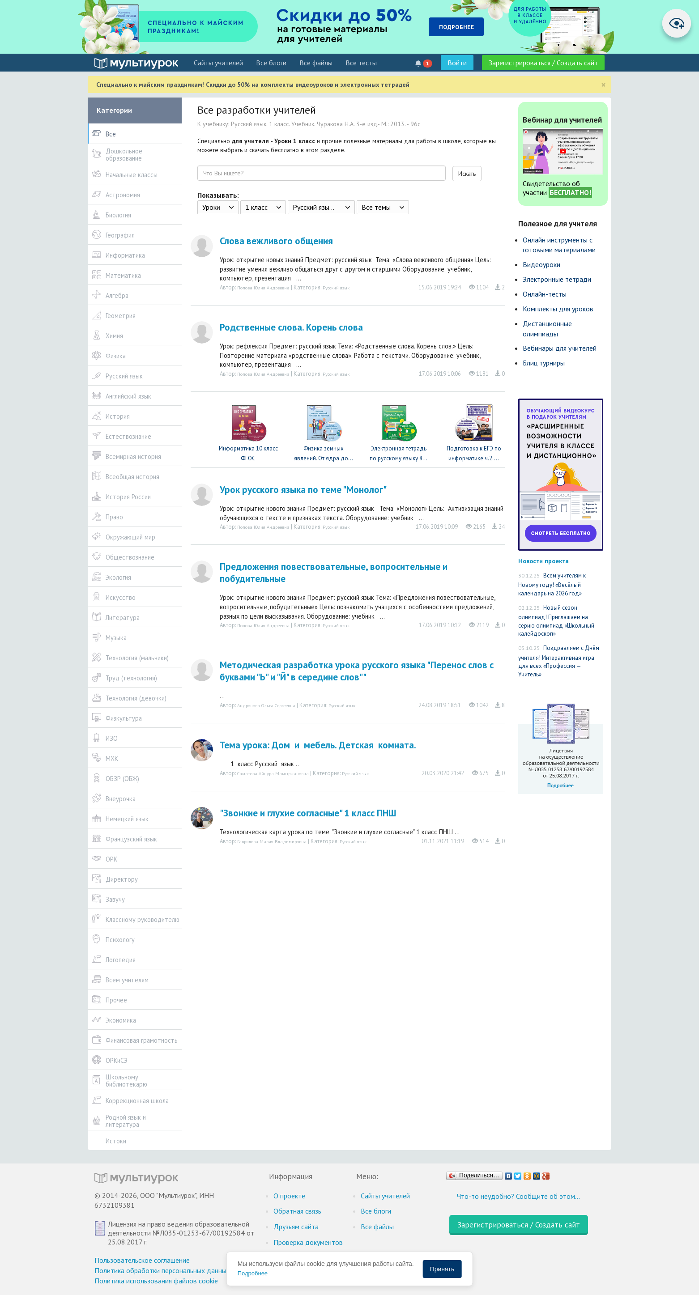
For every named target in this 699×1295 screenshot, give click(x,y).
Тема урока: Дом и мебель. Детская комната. (318, 745)
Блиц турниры (544, 362)
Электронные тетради (557, 279)
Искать (467, 174)
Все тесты (361, 62)
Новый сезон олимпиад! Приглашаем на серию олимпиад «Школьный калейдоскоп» (556, 621)
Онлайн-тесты (545, 293)
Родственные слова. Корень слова (291, 327)
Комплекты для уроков (558, 308)
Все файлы (315, 62)
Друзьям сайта (296, 1226)
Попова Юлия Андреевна (263, 287)
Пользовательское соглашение (142, 1260)
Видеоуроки (541, 264)
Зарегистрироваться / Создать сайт (543, 62)
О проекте (289, 1195)
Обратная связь (297, 1210)
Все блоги (271, 62)
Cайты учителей (218, 62)
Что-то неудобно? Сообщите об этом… (518, 1196)
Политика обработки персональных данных (162, 1270)
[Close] (603, 84)
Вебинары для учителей (560, 348)
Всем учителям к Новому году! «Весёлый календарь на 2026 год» (552, 584)
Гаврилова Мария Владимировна (272, 841)
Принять (442, 1269)
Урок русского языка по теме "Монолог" (303, 490)
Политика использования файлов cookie (156, 1280)
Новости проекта (543, 560)
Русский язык (336, 287)
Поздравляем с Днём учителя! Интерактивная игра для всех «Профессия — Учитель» (558, 661)
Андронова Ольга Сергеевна (266, 705)
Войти (457, 62)
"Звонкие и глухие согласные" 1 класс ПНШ (308, 813)
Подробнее (253, 1273)
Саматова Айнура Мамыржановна (273, 773)
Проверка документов (308, 1242)
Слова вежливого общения (276, 241)
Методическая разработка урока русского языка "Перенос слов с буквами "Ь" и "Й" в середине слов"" (357, 671)
